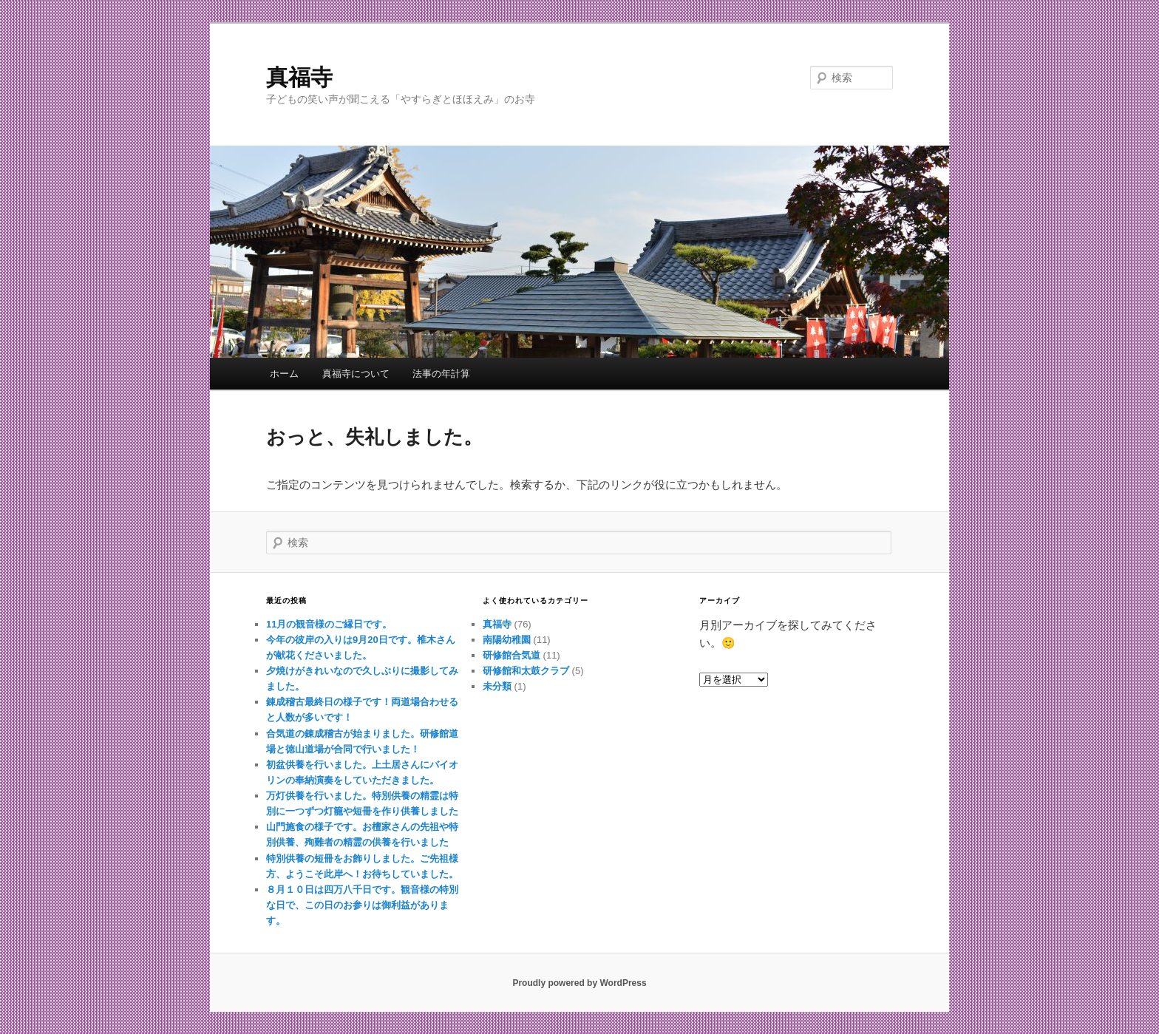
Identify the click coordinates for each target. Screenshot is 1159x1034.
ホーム (284, 373)
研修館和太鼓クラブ (526, 670)
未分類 (497, 686)
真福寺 (299, 77)
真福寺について (356, 373)
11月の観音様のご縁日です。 (329, 624)
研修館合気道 (511, 655)
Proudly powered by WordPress (579, 983)
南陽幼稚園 (507, 639)
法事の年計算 (441, 373)
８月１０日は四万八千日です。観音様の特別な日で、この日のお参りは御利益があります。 (362, 905)
